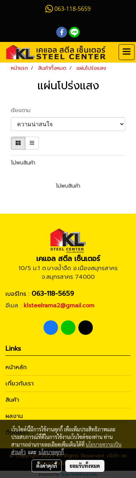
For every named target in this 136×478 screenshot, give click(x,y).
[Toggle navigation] (127, 52)
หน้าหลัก (16, 367)
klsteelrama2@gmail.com (59, 305)
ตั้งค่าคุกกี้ (46, 465)
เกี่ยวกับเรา (19, 383)
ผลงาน (14, 416)
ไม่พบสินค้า (23, 163)
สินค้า (12, 400)
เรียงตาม (23, 110)
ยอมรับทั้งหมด (85, 465)
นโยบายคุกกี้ (51, 452)
